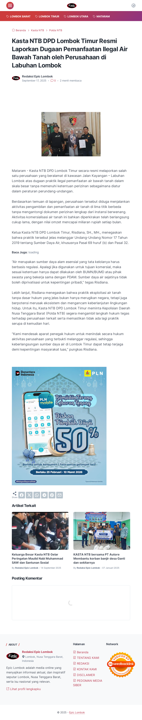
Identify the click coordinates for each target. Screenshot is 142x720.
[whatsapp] (36, 495)
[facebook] (21, 495)
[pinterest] (52, 495)
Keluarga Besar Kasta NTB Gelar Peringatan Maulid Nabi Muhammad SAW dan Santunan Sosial (37, 559)
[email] (59, 495)
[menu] (10, 5)
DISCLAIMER (84, 675)
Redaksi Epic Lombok (37, 652)
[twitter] (29, 495)
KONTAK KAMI (85, 669)
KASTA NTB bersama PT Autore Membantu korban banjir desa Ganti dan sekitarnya (99, 559)
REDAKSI (81, 663)
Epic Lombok (77, 712)
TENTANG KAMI (86, 658)
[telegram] (44, 495)
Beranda (80, 652)
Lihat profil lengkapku (23, 689)
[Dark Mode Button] (133, 5)
